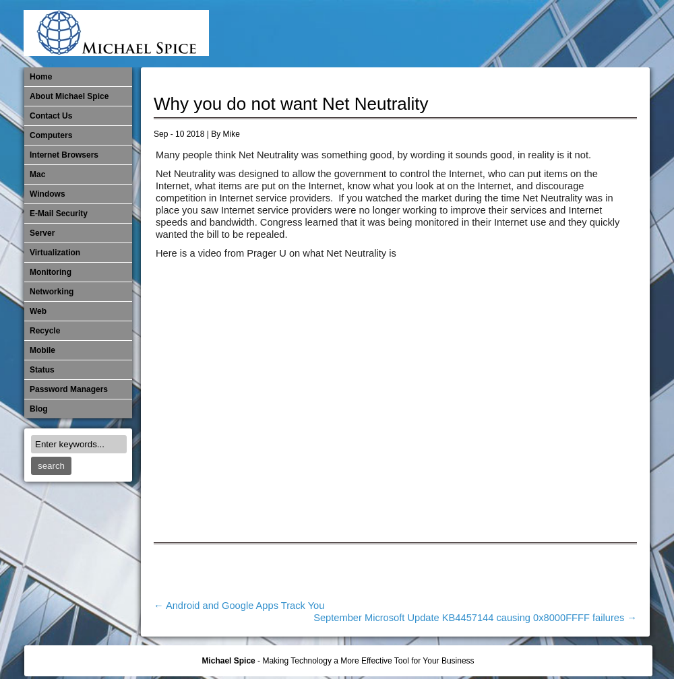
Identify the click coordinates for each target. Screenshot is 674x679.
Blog (39, 409)
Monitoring (525, 34)
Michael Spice (228, 661)
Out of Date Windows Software (592, 34)
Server (42, 233)
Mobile (503, 34)
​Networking (547, 34)
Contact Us (51, 116)
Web (38, 311)
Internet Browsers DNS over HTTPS (436, 34)
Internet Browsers (64, 155)
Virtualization (55, 252)
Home (41, 77)
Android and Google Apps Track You (239, 605)
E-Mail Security (414, 34)
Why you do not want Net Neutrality (291, 104)
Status (42, 370)
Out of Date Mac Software (569, 34)
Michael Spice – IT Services (480, 34)
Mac (37, 174)
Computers (51, 135)
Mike (231, 134)
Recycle (45, 330)
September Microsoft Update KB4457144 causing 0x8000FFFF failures (475, 617)
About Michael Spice (69, 96)
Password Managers (614, 34)
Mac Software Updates (458, 34)
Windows (47, 194)
